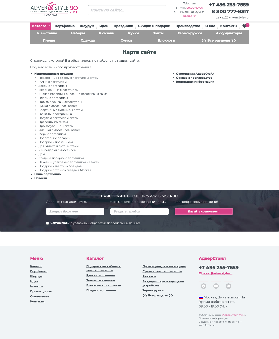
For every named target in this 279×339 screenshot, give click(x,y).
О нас (210, 26)
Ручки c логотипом (53, 82)
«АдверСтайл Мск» (233, 314)
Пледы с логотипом (53, 98)
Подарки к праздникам (56, 142)
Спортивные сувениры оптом (61, 110)
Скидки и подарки (154, 26)
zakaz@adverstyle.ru (232, 17)
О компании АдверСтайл (195, 74)
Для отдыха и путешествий (59, 146)
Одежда (88, 40)
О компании (39, 296)
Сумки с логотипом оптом (58, 106)
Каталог (41, 26)
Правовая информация (213, 318)
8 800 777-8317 (230, 11)
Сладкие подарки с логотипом (61, 158)
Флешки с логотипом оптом (59, 130)
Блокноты (166, 40)
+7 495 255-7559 (229, 5)
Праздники (123, 26)
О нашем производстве (194, 78)
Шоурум (87, 26)
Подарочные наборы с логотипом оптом (69, 78)
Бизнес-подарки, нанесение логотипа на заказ (73, 94)
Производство (187, 26)
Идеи (103, 26)
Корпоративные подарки (53, 74)
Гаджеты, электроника (55, 114)
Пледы (49, 40)
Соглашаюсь (93, 223)
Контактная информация (195, 82)
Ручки (133, 33)
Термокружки (190, 33)
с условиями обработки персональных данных (105, 223)
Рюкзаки (106, 33)
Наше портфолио (47, 174)
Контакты (228, 26)
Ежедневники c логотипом (58, 90)
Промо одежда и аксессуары (60, 102)
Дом (42, 154)
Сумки (126, 40)
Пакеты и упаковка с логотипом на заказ (69, 162)
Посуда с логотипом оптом (58, 118)
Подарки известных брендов (60, 166)
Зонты (158, 33)
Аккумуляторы (229, 33)
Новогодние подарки (54, 138)
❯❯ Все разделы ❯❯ (218, 40)
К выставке (47, 33)
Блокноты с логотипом (103, 285)
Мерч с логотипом (52, 134)
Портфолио (64, 26)
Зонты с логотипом (53, 86)
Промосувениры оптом (56, 126)
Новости (40, 178)
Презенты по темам (53, 122)
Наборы (78, 33)
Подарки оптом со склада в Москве (65, 170)
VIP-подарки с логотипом (57, 150)
